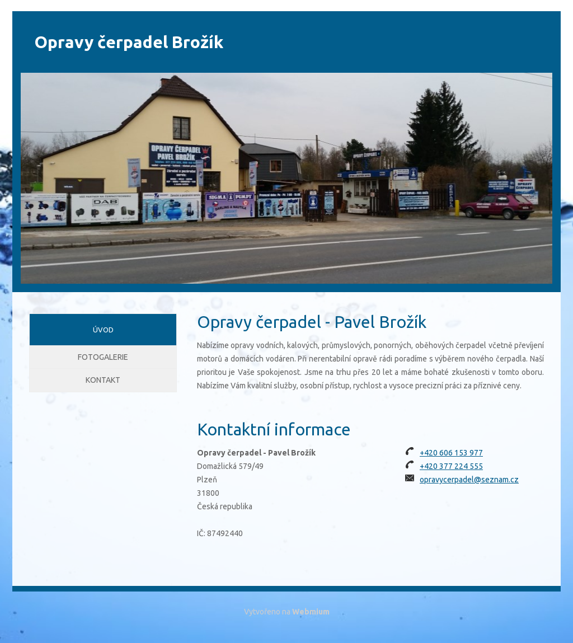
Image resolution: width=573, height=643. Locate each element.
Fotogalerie (103, 361)
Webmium (311, 611)
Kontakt (103, 393)
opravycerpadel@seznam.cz (469, 479)
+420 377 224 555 (451, 466)
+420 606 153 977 (451, 452)
